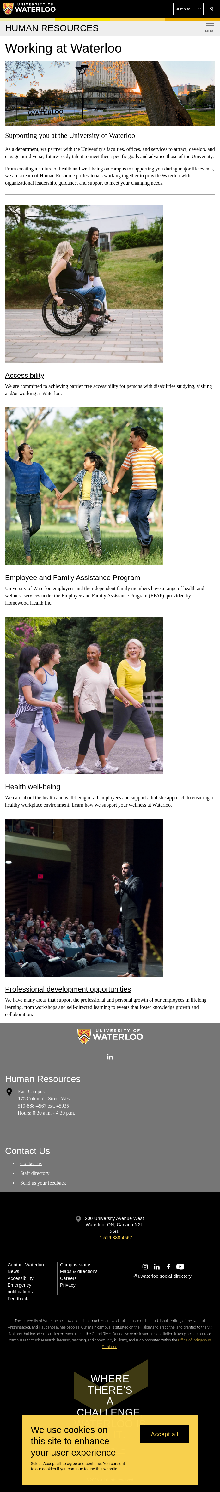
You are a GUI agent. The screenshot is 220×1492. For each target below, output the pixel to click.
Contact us (31, 1163)
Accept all (165, 1434)
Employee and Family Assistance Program (72, 577)
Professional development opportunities (68, 989)
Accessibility (24, 375)
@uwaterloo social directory (162, 1276)
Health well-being (32, 787)
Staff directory (35, 1172)
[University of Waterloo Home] (29, 9)
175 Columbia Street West (44, 1098)
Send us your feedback (43, 1182)
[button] (188, 9)
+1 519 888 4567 (114, 1237)
